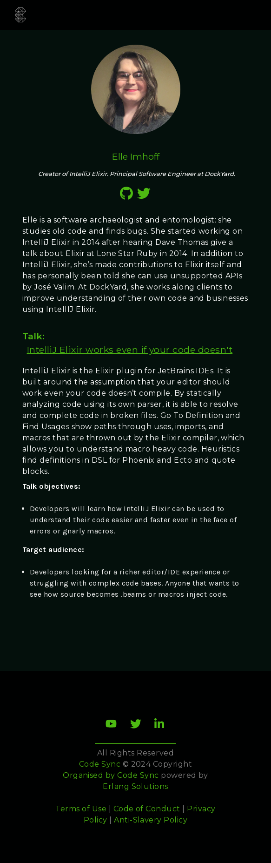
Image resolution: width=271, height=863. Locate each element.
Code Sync (138, 775)
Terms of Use (80, 808)
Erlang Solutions (135, 786)
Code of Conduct (146, 808)
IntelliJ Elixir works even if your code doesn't (130, 349)
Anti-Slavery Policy (150, 820)
